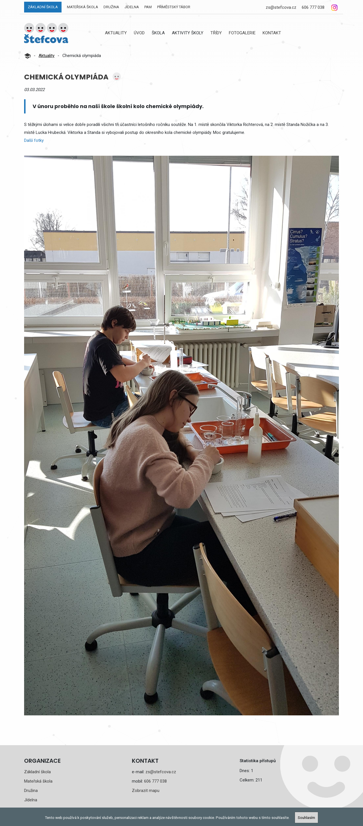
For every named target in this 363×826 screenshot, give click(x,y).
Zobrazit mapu (145, 790)
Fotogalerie (242, 32)
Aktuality (116, 32)
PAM (148, 7)
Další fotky (34, 140)
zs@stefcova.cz (281, 7)
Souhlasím (306, 817)
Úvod (139, 32)
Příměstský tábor (173, 7)
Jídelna (131, 7)
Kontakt (272, 32)
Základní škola (43, 7)
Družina (111, 7)
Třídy (216, 32)
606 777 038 (313, 7)
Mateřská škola (82, 7)
